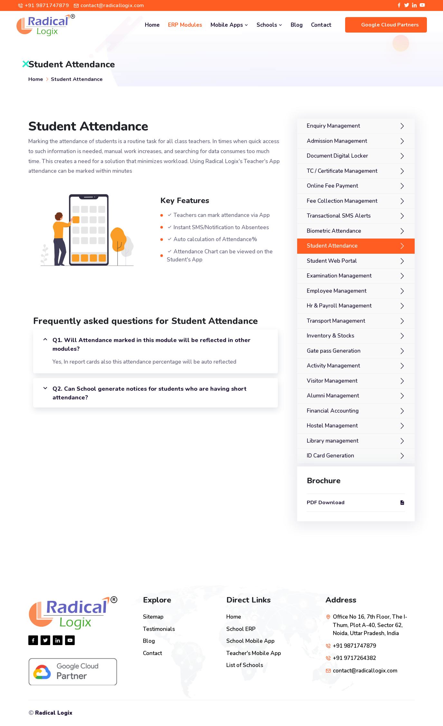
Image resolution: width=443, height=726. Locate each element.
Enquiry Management (333, 126)
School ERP (241, 629)
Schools (269, 25)
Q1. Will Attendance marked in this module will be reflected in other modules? (145, 344)
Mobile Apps (229, 25)
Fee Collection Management (342, 201)
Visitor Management (332, 381)
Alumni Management (333, 395)
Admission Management (337, 141)
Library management (332, 441)
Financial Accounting (333, 411)
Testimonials (159, 629)
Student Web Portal (332, 261)
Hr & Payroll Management (339, 305)
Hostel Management (332, 425)
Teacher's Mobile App (253, 653)
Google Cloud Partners (390, 24)
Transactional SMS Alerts (339, 216)
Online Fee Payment (332, 186)
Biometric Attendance (334, 231)
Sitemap (153, 617)
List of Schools (244, 665)
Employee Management (336, 291)
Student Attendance (77, 79)
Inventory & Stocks (330, 335)
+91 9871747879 (47, 5)
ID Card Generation (330, 455)
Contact (321, 25)
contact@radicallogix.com (112, 5)
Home (152, 25)
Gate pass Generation (334, 351)
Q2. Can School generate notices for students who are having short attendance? (144, 392)
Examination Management (339, 276)
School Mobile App (250, 641)
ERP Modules (185, 25)
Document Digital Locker (337, 156)
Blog (297, 25)
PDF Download (356, 502)
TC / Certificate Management (342, 171)
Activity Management (333, 365)
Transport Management (336, 321)
